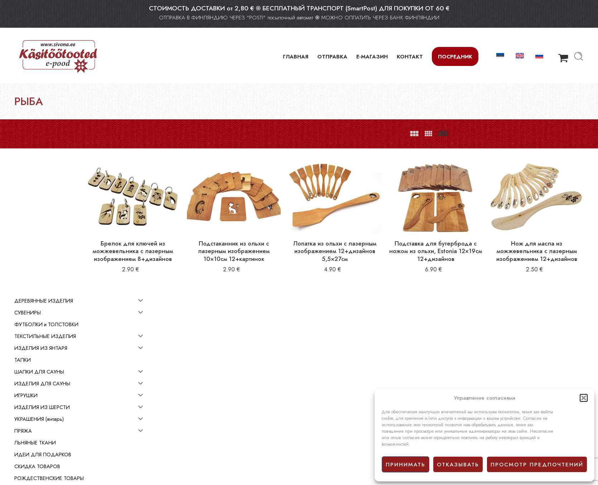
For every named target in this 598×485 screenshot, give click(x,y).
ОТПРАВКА (332, 56)
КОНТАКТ (410, 56)
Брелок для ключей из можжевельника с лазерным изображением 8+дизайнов (201, 244)
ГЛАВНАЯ (295, 56)
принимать (405, 465)
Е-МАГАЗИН (372, 56)
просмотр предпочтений (537, 465)
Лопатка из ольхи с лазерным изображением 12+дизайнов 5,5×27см (373, 240)
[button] (583, 397)
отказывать (458, 465)
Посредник (455, 56)
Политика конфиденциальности (337, 430)
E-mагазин (314, 415)
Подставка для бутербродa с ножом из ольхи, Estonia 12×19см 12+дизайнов (458, 240)
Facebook (313, 439)
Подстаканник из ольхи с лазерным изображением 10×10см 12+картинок (287, 240)
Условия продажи (322, 423)
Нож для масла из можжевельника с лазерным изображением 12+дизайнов (544, 244)
